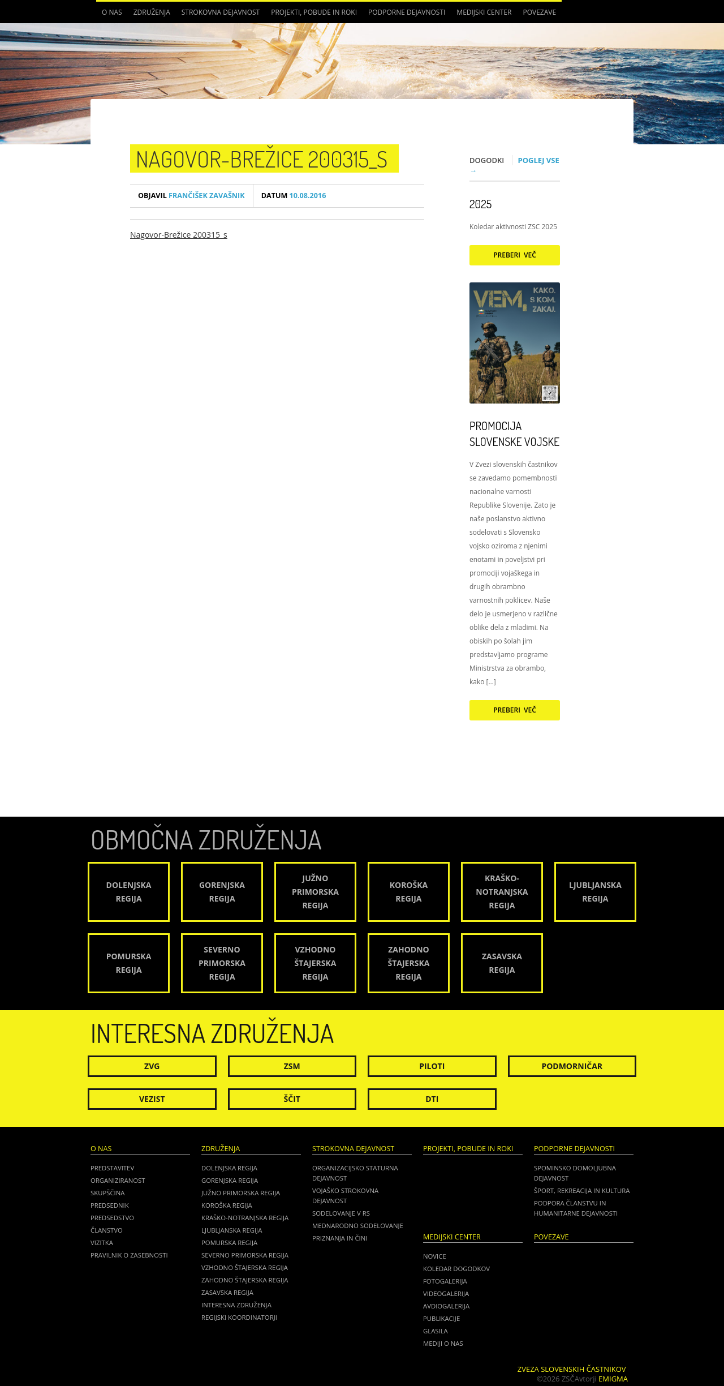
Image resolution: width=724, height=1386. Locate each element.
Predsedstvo (112, 1217)
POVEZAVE (539, 12)
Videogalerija (446, 1293)
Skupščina (107, 1192)
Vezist (152, 1098)
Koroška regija (226, 1205)
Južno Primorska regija (240, 1192)
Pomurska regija (229, 1242)
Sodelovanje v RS (341, 1213)
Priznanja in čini (339, 1238)
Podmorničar (571, 1066)
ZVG (152, 1066)
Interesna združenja (236, 1305)
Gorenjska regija (229, 1180)
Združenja (151, 12)
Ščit (292, 1098)
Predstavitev (112, 1168)
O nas (112, 12)
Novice (434, 1256)
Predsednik (109, 1205)
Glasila (435, 1331)
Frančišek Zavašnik (191, 195)
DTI (431, 1098)
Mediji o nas (443, 1343)
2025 (480, 203)
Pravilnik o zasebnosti (129, 1255)
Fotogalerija (445, 1281)
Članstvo (106, 1230)
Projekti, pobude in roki (314, 12)
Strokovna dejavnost (221, 12)
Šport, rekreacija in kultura (582, 1190)
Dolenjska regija (229, 1168)
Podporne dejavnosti (406, 12)
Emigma (613, 1379)
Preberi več (514, 255)
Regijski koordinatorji (239, 1317)
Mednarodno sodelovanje (357, 1225)
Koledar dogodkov (456, 1268)
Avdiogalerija (446, 1306)
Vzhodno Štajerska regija (244, 1267)
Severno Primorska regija (244, 1255)
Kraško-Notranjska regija (244, 1217)
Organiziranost (117, 1180)
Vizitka (101, 1242)
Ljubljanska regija (231, 1230)
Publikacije (441, 1318)
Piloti (432, 1066)
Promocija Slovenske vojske (514, 433)
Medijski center (483, 12)
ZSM (292, 1066)
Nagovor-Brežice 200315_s (261, 158)
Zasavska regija (227, 1292)
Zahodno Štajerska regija (244, 1280)
